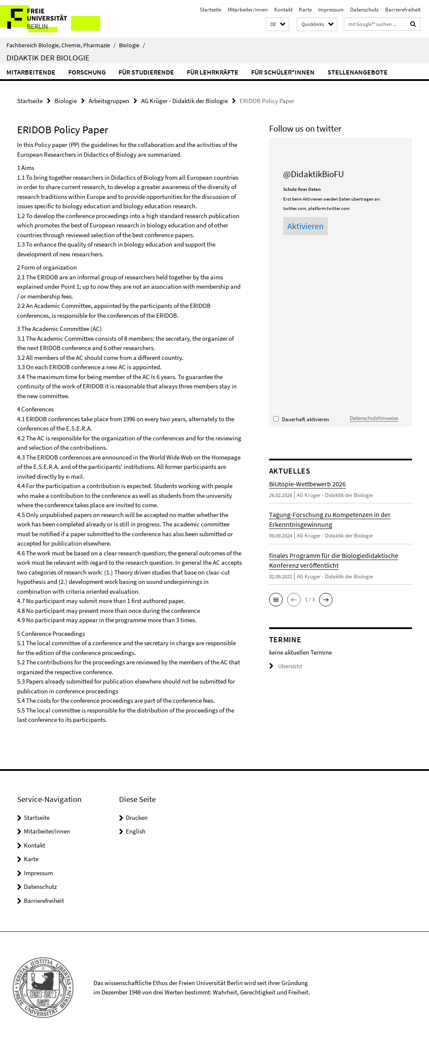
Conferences (37, 409)
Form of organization (49, 267)
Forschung (87, 72)
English (135, 831)
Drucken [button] (137, 817)
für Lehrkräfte (212, 72)
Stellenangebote (358, 72)
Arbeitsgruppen (109, 100)
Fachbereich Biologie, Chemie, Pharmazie (61, 45)
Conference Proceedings (53, 633)
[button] (277, 24)
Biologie (132, 45)
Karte (305, 9)
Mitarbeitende (30, 72)
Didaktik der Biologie (48, 57)
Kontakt (283, 9)
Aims (27, 167)
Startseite (210, 9)
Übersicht (284, 665)
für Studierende (146, 72)
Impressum (331, 9)
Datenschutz (364, 9)
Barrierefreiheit (402, 9)
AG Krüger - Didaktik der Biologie (184, 100)
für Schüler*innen (283, 72)
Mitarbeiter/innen (248, 9)
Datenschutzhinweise (374, 417)
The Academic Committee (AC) (61, 328)
